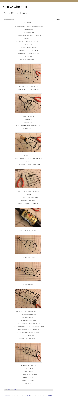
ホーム (28, 395)
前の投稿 (50, 395)
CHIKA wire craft (15, 7)
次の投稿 (7, 395)
